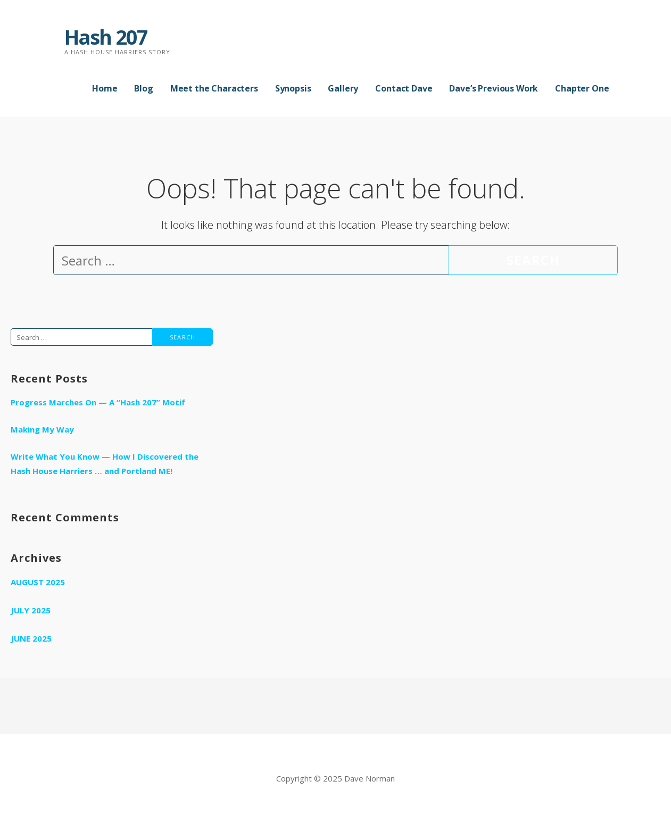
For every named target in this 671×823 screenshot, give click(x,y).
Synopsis (293, 88)
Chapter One (582, 88)
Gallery (343, 88)
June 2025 (31, 638)
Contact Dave (403, 88)
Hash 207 (105, 37)
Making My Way (42, 429)
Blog (143, 88)
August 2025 (38, 582)
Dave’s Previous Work (493, 88)
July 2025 (31, 610)
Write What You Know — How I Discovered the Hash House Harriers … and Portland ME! (104, 463)
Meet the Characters (214, 88)
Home (104, 88)
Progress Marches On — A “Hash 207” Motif (98, 402)
